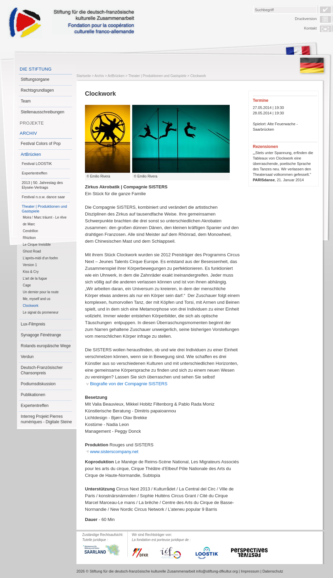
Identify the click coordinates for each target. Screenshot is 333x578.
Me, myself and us (36, 299)
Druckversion (306, 19)
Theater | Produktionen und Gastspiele (44, 208)
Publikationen (33, 394)
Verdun (27, 356)
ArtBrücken (31, 154)
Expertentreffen (34, 173)
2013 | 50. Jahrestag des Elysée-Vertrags (42, 185)
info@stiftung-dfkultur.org (217, 571)
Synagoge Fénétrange (41, 335)
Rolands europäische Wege (46, 345)
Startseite (83, 76)
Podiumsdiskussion (38, 383)
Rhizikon (29, 238)
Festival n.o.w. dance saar (43, 197)
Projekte (32, 123)
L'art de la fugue (35, 278)
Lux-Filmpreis (33, 324)
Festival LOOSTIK (37, 164)
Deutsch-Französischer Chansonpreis (42, 370)
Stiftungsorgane (35, 79)
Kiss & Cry (31, 272)
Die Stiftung (36, 69)
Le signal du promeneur (40, 312)
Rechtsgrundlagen (37, 90)
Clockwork (30, 305)
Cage (27, 285)
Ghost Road (32, 251)
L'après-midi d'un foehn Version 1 (40, 261)
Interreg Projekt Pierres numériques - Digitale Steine (46, 419)
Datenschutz (272, 571)
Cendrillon (30, 231)
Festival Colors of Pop (40, 143)
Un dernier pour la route (41, 292)
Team (26, 101)
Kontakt (310, 28)
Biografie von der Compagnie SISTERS (129, 383)
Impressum (250, 571)
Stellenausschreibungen (42, 112)
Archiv (28, 133)
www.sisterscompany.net (114, 451)
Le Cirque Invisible (37, 244)
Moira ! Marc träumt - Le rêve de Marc (45, 221)
